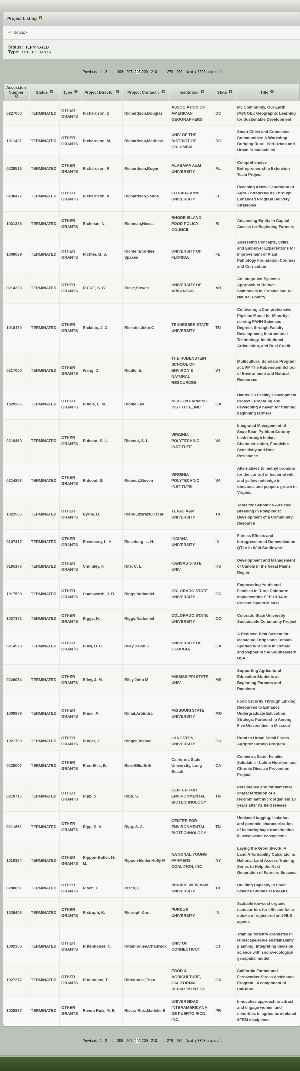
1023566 (14, 514)
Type (68, 92)
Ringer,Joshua (138, 741)
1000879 (14, 713)
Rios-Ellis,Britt (138, 765)
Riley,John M (136, 679)
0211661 (14, 826)
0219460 (14, 440)
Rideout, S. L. (136, 440)
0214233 (14, 288)
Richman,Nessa (139, 223)
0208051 (14, 888)
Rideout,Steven (138, 480)
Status (42, 92)
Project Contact (143, 92)
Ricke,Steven (136, 288)
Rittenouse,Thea (139, 980)
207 (129, 72)
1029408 (14, 912)
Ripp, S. (131, 796)
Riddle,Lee (134, 404)
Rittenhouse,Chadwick (145, 946)
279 (170, 72)
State (222, 92)
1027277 (14, 980)
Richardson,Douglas (143, 113)
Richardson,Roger (141, 168)
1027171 (14, 618)
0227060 (14, 113)
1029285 (14, 404)
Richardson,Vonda (141, 196)
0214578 (14, 646)
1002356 (14, 946)
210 (154, 72)
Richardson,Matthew (143, 141)
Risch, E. (132, 888)
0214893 (14, 480)
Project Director (100, 92)
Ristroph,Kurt (137, 912)
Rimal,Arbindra (138, 713)
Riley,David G (136, 646)
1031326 (14, 223)
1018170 (14, 327)
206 (120, 72)
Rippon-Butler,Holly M (144, 860)
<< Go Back (17, 32)
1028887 (14, 1010)
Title (264, 92)
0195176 (14, 566)
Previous (89, 72)
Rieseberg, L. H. (139, 541)
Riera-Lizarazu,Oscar (143, 514)
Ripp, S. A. (134, 826)
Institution (190, 92)
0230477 (14, 196)
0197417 (14, 541)
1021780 (14, 741)
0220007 (14, 765)
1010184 (14, 860)
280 (179, 72)
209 (145, 72)
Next (189, 72)
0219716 (14, 796)
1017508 (14, 594)
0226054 (14, 679)
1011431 (14, 141)
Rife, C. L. (133, 566)
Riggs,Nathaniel (139, 594)
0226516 (14, 168)
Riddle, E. (133, 370)
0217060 (14, 370)
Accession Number (16, 90)
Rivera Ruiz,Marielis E (144, 1010)
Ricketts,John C (139, 327)
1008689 (14, 254)
